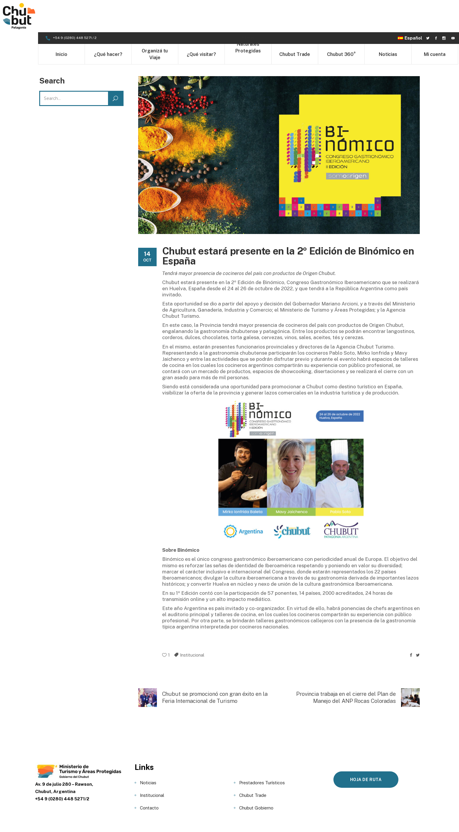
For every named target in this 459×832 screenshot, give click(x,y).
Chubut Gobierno (256, 775)
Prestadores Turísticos (262, 750)
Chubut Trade (252, 763)
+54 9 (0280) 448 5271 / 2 (75, 6)
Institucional (192, 622)
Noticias (148, 750)
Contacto (149, 775)
